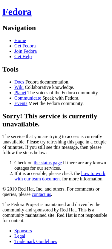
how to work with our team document (59, 176)
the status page (48, 162)
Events (20, 103)
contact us (41, 194)
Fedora (17, 11)
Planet (20, 92)
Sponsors (23, 230)
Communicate (27, 97)
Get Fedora (25, 45)
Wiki (19, 87)
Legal (19, 236)
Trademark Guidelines (35, 241)
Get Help (23, 56)
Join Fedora (25, 51)
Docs (19, 81)
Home (20, 40)
